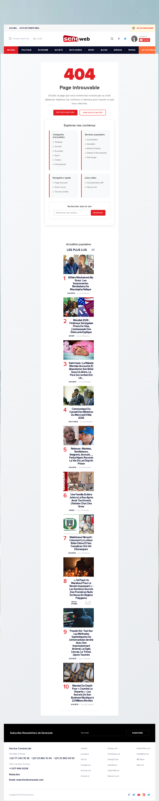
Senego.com (112, 748)
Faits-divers (74, 603)
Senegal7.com (113, 759)
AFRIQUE (118, 50)
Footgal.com (86, 765)
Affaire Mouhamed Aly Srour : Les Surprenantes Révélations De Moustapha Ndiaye (80, 283)
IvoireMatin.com (143, 754)
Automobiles (92, 139)
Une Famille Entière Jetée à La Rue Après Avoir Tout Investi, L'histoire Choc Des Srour (81, 500)
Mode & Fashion (94, 148)
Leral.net (84, 748)
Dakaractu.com (113, 776)
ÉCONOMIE (43, 50)
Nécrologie (91, 157)
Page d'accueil (61, 183)
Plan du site (92, 187)
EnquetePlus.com (143, 748)
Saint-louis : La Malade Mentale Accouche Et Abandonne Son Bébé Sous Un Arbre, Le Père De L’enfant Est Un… (81, 371)
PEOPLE (131, 50)
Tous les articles (61, 192)
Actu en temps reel (29, 28)
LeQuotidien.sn (113, 770)
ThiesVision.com (114, 754)
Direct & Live (60, 187)
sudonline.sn (112, 765)
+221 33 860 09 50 (64, 758)
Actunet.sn (85, 776)
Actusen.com (86, 770)
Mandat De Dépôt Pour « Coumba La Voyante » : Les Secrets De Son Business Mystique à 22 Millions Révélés (82, 693)
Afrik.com (140, 765)
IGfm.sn (84, 759)
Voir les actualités (92, 112)
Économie (59, 151)
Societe (71, 293)
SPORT (91, 50)
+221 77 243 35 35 (19, 758)
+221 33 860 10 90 (41, 758)
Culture (58, 160)
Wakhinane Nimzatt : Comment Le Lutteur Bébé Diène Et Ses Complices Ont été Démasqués (81, 543)
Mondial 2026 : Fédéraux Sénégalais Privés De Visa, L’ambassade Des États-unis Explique (81, 326)
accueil (11, 50)
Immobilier (91, 144)
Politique (58, 142)
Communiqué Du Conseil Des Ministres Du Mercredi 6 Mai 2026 (81, 413)
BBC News (140, 759)
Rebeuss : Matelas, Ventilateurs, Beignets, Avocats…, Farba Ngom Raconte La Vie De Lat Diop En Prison (81, 456)
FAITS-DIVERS (75, 50)
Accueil (13, 28)
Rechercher (98, 213)
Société (58, 146)
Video (71, 510)
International (60, 164)
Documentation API (95, 183)
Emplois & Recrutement (97, 153)
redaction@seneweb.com (29, 780)
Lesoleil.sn (85, 754)
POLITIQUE (26, 50)
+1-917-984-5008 (18, 768)
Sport (57, 155)
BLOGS (104, 50)
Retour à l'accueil (65, 112)
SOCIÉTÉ (58, 50)
